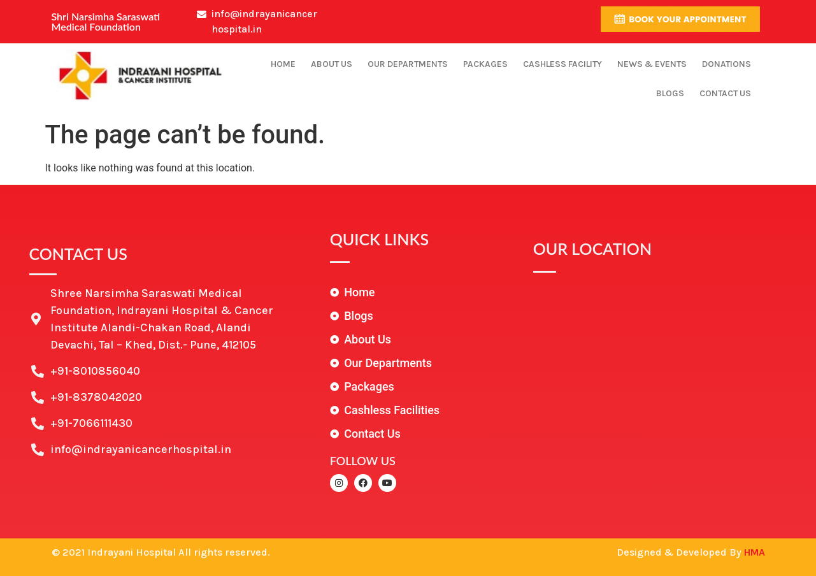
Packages (485, 64)
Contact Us (725, 93)
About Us (331, 64)
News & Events (652, 64)
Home (283, 64)
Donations (726, 64)
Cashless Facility (562, 64)
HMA (754, 552)
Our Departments (408, 64)
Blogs (670, 93)
